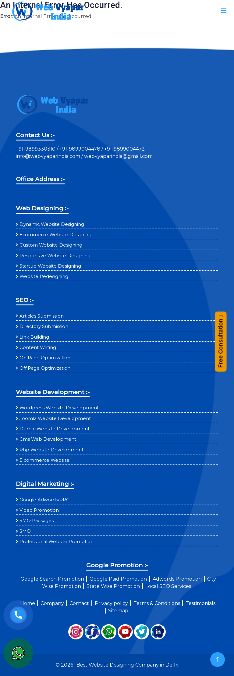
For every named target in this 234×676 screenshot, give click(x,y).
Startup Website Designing (50, 266)
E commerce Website (44, 460)
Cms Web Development (48, 439)
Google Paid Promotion (118, 579)
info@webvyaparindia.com (48, 156)
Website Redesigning (44, 276)
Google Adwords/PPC (44, 500)
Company (52, 603)
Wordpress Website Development (59, 408)
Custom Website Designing (51, 245)
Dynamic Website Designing (52, 224)
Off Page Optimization (45, 368)
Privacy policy (111, 603)
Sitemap (118, 611)
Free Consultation (220, 346)
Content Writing (38, 347)
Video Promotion (39, 510)
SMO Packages (37, 520)
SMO (25, 531)
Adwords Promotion (177, 579)
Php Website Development (51, 450)
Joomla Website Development (55, 418)
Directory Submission (44, 326)
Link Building (34, 337)
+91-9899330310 (36, 149)
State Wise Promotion (113, 586)
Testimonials (200, 603)
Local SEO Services (168, 586)
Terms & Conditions (156, 603)
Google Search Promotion (52, 579)
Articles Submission (42, 316)
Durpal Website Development (55, 429)
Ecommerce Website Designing (56, 234)
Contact (79, 603)
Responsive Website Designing (55, 255)
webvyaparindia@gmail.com (118, 156)
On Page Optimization (45, 358)
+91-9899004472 (124, 149)
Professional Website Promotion (57, 541)
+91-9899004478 (80, 149)
